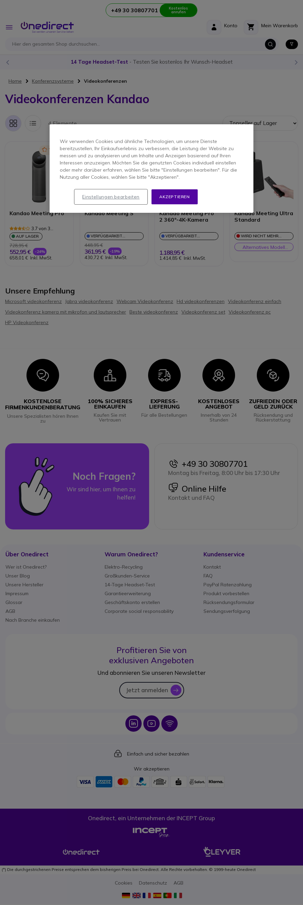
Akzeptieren (174, 196)
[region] (151, 168)
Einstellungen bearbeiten (111, 197)
